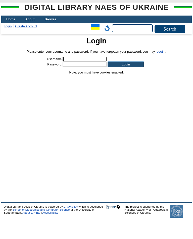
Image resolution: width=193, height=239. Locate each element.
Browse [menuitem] (50, 19)
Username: (55, 59)
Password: (54, 64)
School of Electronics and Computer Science (41, 209)
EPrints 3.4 (71, 206)
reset (159, 51)
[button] (126, 64)
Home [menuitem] (10, 19)
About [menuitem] (30, 19)
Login (8, 26)
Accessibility (50, 212)
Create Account (26, 26)
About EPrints (31, 212)
